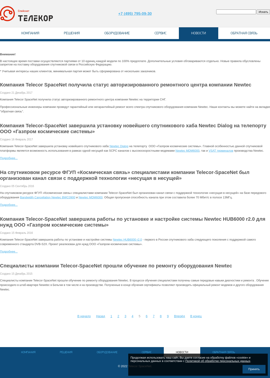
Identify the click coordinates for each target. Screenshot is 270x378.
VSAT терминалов (221, 150)
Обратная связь (244, 33)
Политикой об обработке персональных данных (217, 361)
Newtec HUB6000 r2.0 (127, 239)
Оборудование (117, 33)
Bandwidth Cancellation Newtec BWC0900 (47, 197)
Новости (198, 33)
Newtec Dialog (119, 146)
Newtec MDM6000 (188, 150)
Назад (100, 316)
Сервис (160, 33)
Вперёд (179, 316)
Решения (72, 33)
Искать (263, 12)
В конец (196, 316)
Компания (30, 33)
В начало (84, 316)
